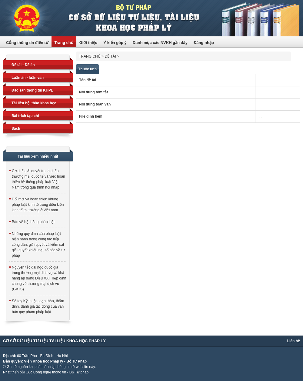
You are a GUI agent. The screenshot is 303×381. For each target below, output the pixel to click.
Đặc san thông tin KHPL (32, 90)
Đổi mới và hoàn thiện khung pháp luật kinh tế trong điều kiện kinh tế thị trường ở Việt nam (38, 204)
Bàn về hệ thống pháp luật (33, 222)
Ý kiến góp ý (114, 42)
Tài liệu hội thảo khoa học (34, 103)
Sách (16, 128)
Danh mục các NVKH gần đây (160, 42)
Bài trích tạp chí (25, 116)
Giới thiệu (88, 42)
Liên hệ (293, 341)
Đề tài (110, 56)
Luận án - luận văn (28, 77)
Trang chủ (64, 42)
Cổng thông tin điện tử (27, 42)
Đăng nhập (204, 42)
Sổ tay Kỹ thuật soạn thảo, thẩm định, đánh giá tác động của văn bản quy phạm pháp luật (38, 306)
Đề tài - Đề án (23, 65)
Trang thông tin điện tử (151, 18)
